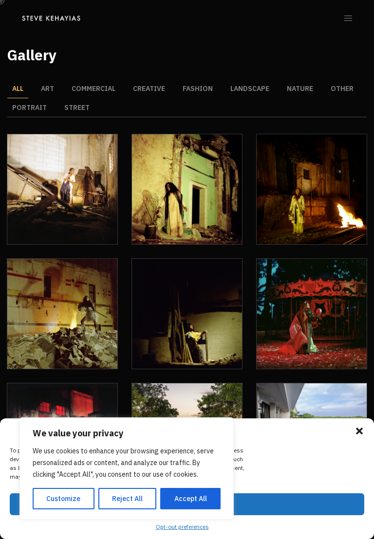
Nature (300, 88)
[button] (359, 431)
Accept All (190, 498)
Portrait (29, 107)
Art (47, 88)
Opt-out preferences (182, 526)
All (17, 88)
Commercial (93, 88)
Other (342, 88)
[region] (126, 468)
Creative (149, 88)
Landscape (249, 88)
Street (77, 107)
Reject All (127, 498)
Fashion (198, 88)
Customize (63, 498)
